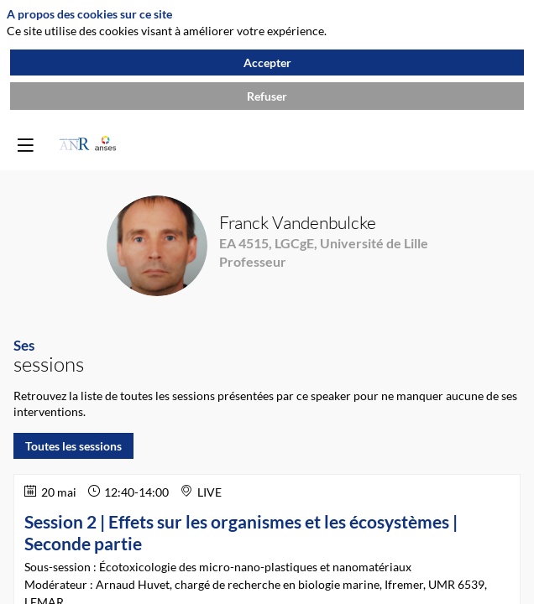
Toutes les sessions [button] (73, 446)
